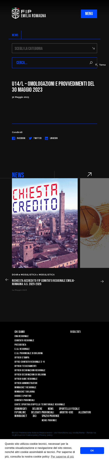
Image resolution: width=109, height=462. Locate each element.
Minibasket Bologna (24, 391)
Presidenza (20, 344)
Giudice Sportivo (22, 396)
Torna (101, 65)
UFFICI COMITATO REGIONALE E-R (29, 361)
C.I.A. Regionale (22, 349)
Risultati (75, 332)
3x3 (34, 416)
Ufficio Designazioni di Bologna (30, 374)
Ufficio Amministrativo (25, 383)
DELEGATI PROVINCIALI (42, 412)
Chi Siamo (19, 332)
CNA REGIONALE (21, 336)
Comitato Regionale (24, 340)
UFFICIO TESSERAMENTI (25, 366)
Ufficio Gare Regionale (25, 379)
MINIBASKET (20, 416)
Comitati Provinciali (24, 400)
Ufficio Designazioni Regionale (29, 370)
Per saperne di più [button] (62, 456)
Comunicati (20, 409)
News (50, 409)
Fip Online (20, 412)
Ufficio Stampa (21, 357)
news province (49, 420)
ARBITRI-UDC (66, 412)
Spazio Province (50, 416)
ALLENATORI (85, 412)
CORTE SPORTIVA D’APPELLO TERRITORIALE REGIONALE (39, 404)
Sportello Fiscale (69, 409)
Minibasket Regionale (25, 387)
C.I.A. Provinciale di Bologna (28, 353)
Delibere (37, 409)
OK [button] (92, 450)
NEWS (15, 35)
